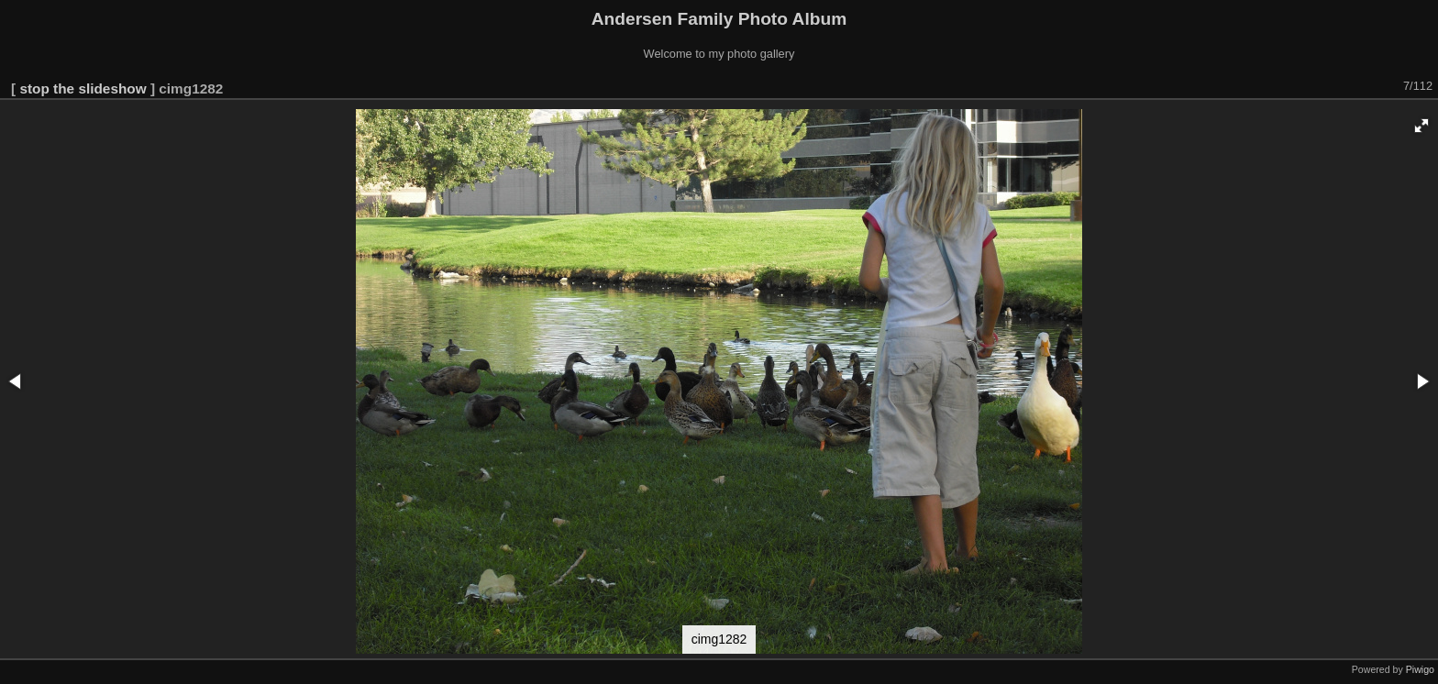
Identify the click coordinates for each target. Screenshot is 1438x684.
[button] (1421, 125)
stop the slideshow (82, 88)
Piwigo (1420, 669)
